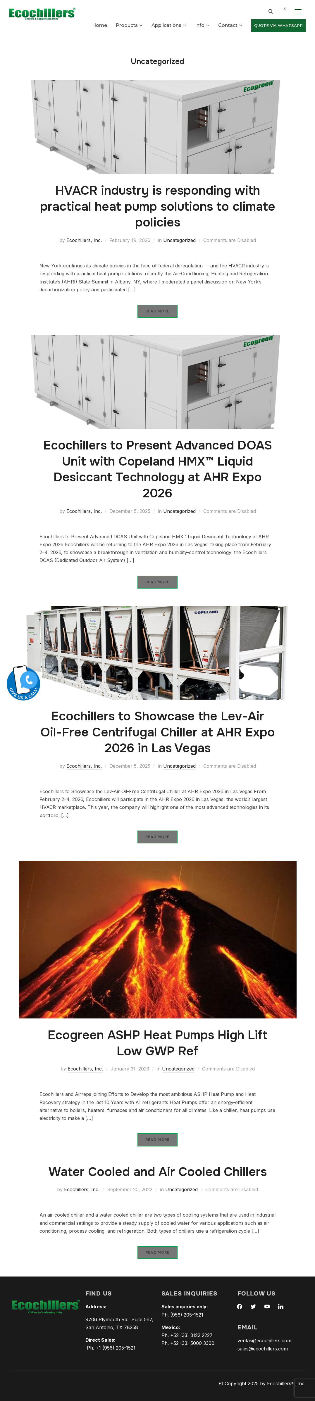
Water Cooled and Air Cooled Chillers (158, 1172)
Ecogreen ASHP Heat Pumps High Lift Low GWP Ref (157, 1043)
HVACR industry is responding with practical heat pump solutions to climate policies (157, 206)
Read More (157, 311)
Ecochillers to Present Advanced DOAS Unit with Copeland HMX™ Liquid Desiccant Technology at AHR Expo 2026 (157, 469)
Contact (227, 25)
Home (99, 25)
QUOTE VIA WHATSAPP (278, 25)
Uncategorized (179, 240)
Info (199, 25)
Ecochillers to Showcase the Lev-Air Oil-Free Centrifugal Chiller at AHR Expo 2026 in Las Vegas (157, 732)
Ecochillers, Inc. (84, 240)
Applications (166, 25)
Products (127, 25)
